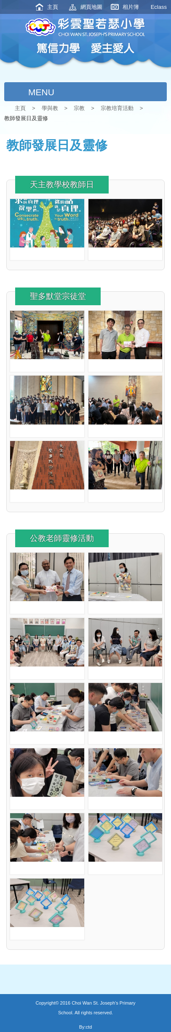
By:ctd (85, 1026)
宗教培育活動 (117, 108)
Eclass (159, 7)
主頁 (52, 7)
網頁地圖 (91, 7)
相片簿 (131, 7)
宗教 (79, 108)
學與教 (50, 108)
